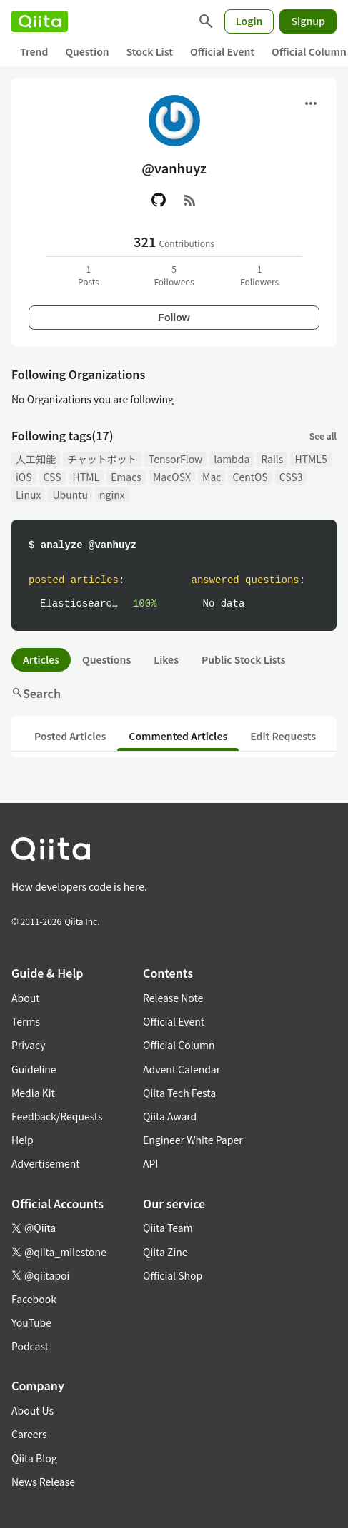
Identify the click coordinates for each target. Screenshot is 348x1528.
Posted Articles (70, 736)
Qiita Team (168, 1227)
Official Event (222, 51)
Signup (308, 21)
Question (87, 51)
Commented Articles (178, 736)
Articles (41, 659)
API (150, 1163)
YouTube (31, 1322)
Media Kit (33, 1093)
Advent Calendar (181, 1069)
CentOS (249, 477)
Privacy (28, 1045)
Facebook (33, 1299)
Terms (25, 1021)
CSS (52, 477)
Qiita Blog (34, 1458)
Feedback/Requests (57, 1116)
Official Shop (172, 1275)
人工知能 (36, 459)
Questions (106, 659)
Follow (173, 317)
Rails (272, 459)
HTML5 (310, 459)
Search (36, 693)
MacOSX (172, 477)
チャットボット (102, 459)
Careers (28, 1434)
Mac (211, 477)
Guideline (33, 1069)
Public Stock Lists (244, 659)
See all (323, 436)
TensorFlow (175, 459)
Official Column (179, 1045)
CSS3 (291, 477)
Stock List (149, 51)
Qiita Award (170, 1116)
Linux (28, 494)
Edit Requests (283, 736)
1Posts (88, 275)
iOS (24, 477)
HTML (86, 477)
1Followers (259, 275)
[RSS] (190, 200)
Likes (166, 659)
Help (22, 1140)
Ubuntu (70, 494)
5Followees (174, 275)
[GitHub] (158, 200)
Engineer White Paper (193, 1140)
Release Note (173, 998)
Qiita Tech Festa (179, 1093)
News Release (43, 1481)
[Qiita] (39, 21)
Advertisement (45, 1163)
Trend (34, 51)
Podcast (30, 1346)
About (25, 998)
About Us (32, 1410)
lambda (231, 459)
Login (249, 21)
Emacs (126, 477)
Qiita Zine (165, 1252)
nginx (112, 494)
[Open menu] (311, 103)
